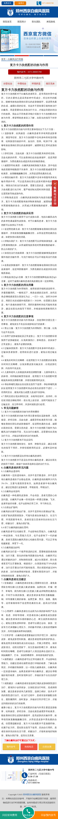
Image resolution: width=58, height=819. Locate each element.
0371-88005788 (48, 3)
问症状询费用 (9, 815)
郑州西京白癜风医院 (32, 794)
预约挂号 (11, 746)
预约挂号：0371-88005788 (29, 72)
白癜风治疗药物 (15, 59)
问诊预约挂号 (48, 815)
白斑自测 (47, 746)
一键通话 (20, 3)
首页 (3, 59)
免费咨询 (7, 3)
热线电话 (29, 746)
